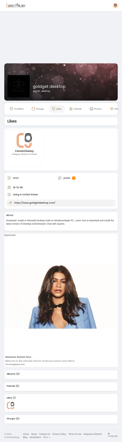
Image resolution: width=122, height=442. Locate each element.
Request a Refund (93, 434)
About (34, 434)
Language (113, 435)
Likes (9, 397)
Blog (25, 437)
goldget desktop (49, 86)
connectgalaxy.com (15, 364)
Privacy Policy (59, 434)
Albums (11, 374)
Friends (11, 386)
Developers (35, 437)
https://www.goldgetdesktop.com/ (34, 202)
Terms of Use (74, 434)
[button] (115, 5)
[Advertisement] (61, 38)
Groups (11, 418)
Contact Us (44, 434)
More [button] (46, 437)
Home (26, 434)
